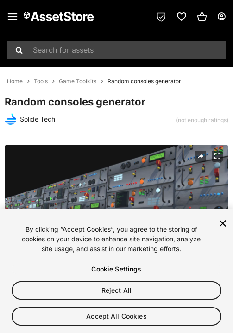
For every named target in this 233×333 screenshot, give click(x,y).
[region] (116, 271)
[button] (202, 16)
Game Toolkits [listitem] (77, 81)
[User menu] (221, 16)
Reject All (116, 290)
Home (15, 81)
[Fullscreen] (217, 156)
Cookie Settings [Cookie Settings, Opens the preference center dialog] (116, 269)
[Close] (222, 223)
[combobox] (116, 50)
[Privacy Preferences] (161, 16)
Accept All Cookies (116, 316)
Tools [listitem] (41, 81)
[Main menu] (12, 16)
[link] (181, 16)
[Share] (200, 156)
